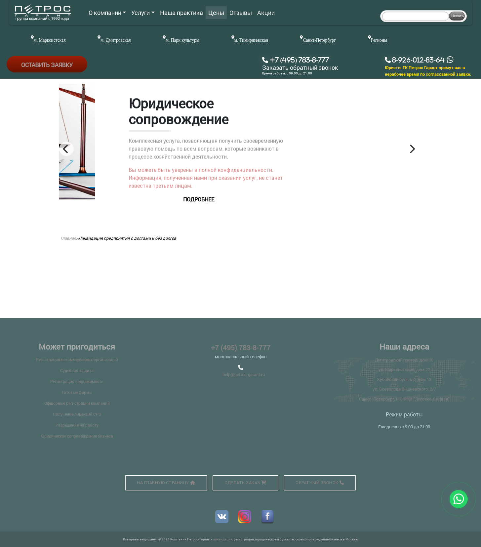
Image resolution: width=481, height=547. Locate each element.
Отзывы (240, 13)
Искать (457, 15)
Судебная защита (77, 370)
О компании (107, 13)
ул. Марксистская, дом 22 (404, 369)
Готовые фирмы (77, 392)
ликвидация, (223, 539)
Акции (266, 13)
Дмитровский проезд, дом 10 (404, 360)
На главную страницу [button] (166, 482)
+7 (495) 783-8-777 (240, 347)
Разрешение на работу (77, 425)
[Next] (412, 149)
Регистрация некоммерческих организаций (77, 359)
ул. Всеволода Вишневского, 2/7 (404, 389)
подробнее (282, 199)
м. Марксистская (50, 40)
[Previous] (66, 149)
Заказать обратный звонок (300, 67)
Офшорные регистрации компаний (77, 403)
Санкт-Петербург (319, 40)
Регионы (379, 40)
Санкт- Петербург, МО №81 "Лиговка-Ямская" (404, 399)
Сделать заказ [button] (245, 482)
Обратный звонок (320, 482)
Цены (216, 13)
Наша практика (181, 13)
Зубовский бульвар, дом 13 (404, 379)
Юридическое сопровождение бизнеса (77, 436)
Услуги (143, 13)
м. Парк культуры (182, 40)
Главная (68, 238)
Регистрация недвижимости (76, 381)
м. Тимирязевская (251, 40)
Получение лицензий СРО (77, 414)
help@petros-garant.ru (243, 374)
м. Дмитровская (115, 40)
